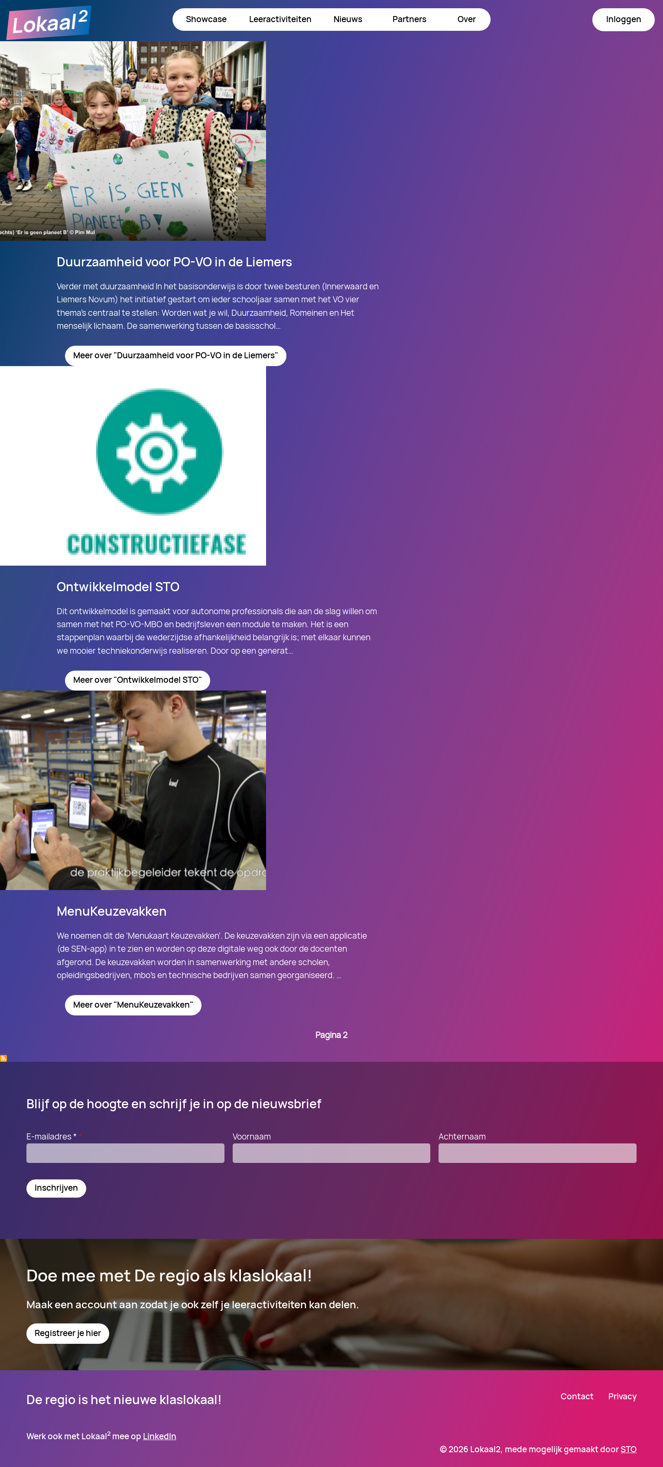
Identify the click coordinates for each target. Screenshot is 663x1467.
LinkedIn (159, 1436)
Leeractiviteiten (280, 19)
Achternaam (462, 1136)
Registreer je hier (68, 1333)
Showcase (206, 19)
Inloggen (623, 19)
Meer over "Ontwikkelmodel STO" (137, 679)
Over (467, 19)
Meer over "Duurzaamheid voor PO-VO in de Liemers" (175, 355)
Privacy (622, 1397)
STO (629, 1449)
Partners (409, 19)
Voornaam (252, 1136)
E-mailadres (55, 1136)
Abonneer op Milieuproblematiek (3, 1058)
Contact (577, 1397)
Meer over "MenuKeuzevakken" (133, 1004)
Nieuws (348, 19)
